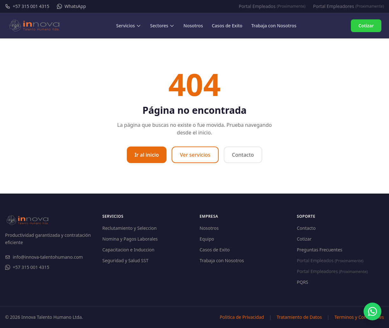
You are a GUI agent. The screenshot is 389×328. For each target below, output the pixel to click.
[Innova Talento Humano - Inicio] (35, 25)
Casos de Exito (215, 250)
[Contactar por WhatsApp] (372, 311)
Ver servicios (195, 154)
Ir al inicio (146, 154)
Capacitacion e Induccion (128, 250)
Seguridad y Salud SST (125, 260)
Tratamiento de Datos (299, 317)
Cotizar (366, 26)
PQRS (302, 282)
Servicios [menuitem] (128, 26)
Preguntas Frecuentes (319, 250)
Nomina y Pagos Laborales (130, 239)
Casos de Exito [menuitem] (227, 26)
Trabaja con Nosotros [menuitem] (274, 26)
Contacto (243, 154)
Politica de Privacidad (242, 317)
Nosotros (209, 228)
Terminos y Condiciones (359, 317)
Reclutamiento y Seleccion (129, 228)
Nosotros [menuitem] (193, 26)
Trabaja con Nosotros (222, 260)
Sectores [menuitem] (162, 26)
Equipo (207, 239)
